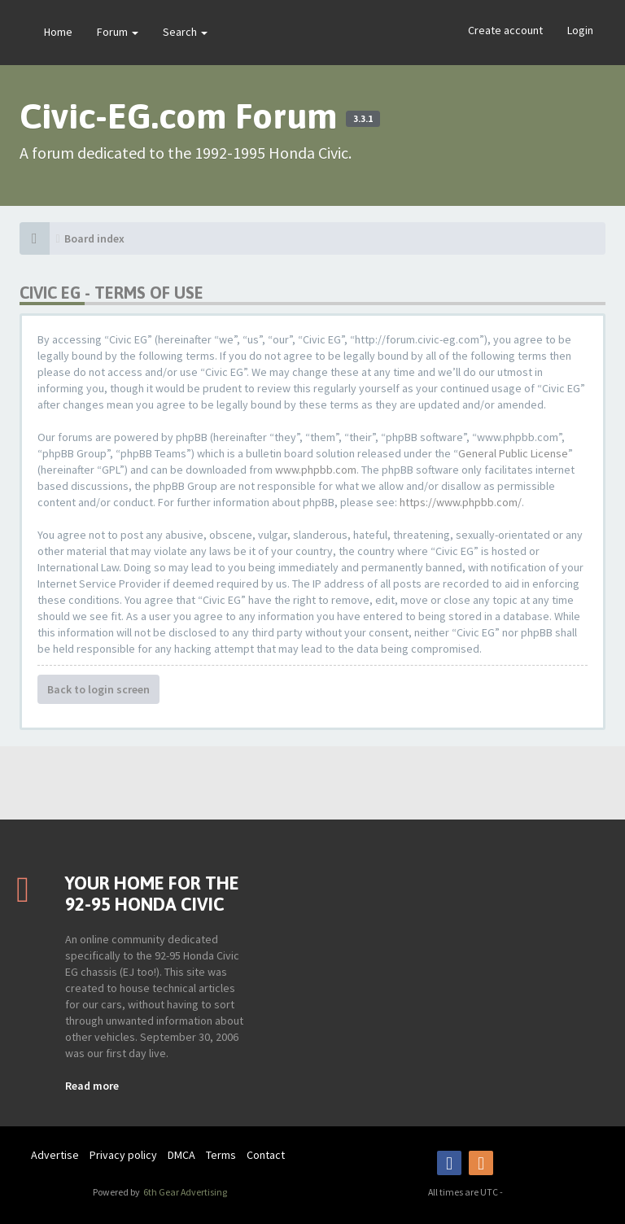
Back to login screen (98, 689)
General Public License (513, 453)
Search (185, 31)
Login (580, 30)
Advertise (55, 1155)
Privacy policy (123, 1155)
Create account (505, 30)
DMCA (181, 1155)
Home (58, 31)
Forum (117, 31)
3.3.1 (363, 119)
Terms (221, 1155)
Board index (94, 238)
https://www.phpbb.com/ (461, 502)
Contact (266, 1155)
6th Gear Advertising (184, 1192)
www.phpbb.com (315, 469)
